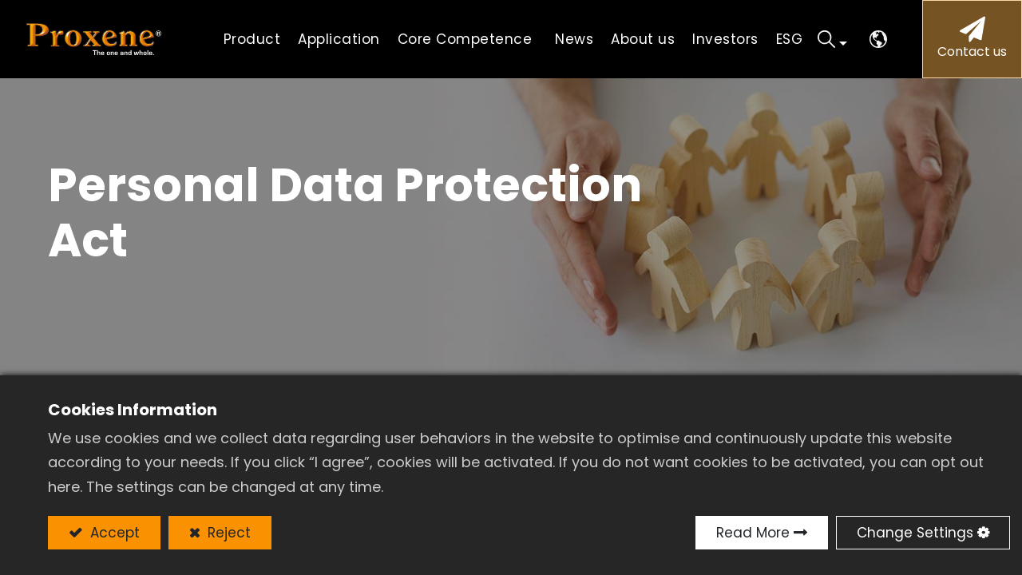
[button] (832, 39)
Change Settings (915, 532)
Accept (113, 532)
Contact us (972, 51)
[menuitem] (339, 39)
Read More (753, 532)
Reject (227, 532)
